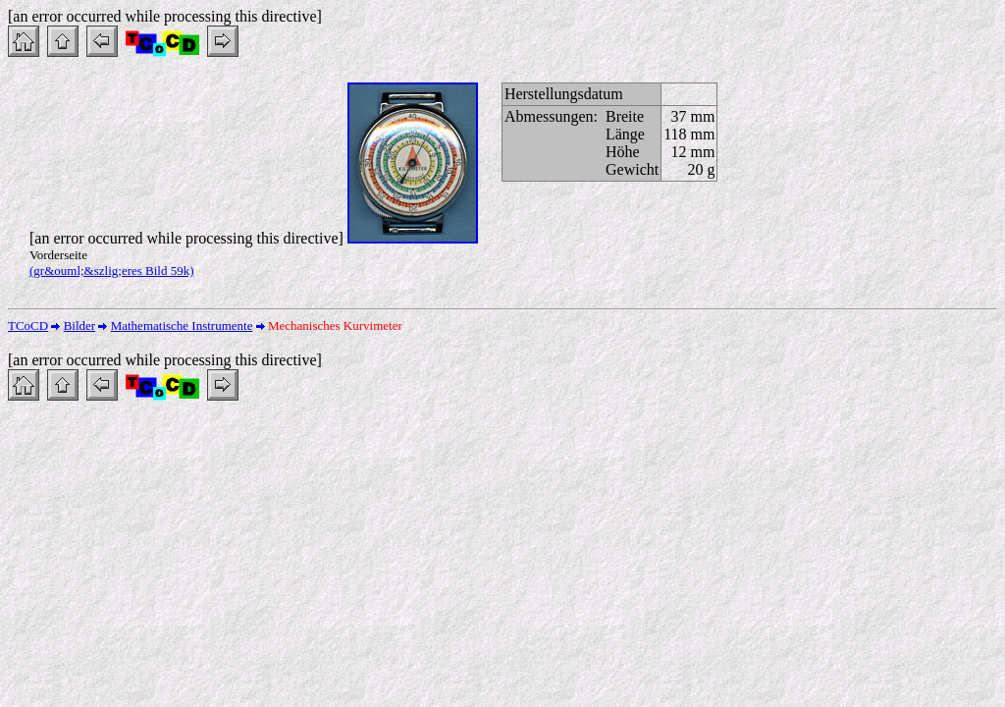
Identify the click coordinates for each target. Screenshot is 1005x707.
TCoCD (28, 325)
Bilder (80, 325)
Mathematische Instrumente (182, 325)
